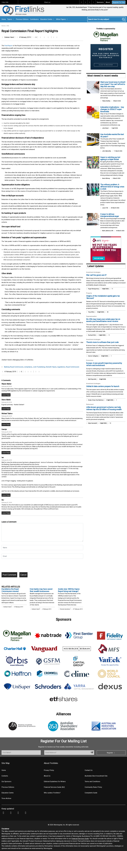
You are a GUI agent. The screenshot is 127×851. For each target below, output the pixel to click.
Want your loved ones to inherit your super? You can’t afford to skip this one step (112, 84)
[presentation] (17, 566)
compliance (28, 367)
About (108, 2)
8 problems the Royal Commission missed (10, 590)
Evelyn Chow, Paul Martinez (95, 400)
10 (109, 423)
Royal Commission (72, 367)
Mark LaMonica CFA (107, 230)
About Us (47, 776)
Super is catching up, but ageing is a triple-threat (110, 158)
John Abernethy (106, 151)
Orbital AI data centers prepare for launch (102, 386)
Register (111, 753)
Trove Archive (6, 798)
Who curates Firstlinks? (52, 793)
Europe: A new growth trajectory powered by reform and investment (104, 364)
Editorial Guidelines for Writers (55, 781)
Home (4, 19)
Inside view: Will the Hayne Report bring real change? (69, 590)
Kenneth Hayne (51, 367)
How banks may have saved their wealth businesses (41, 590)
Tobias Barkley (106, 101)
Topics (10, 19)
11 (111, 289)
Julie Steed (105, 128)
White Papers (62, 19)
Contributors (34, 19)
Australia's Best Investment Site (96, 776)
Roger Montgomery (93, 289)
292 (8, 26)
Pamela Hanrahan (65, 609)
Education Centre (47, 19)
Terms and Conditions (92, 781)
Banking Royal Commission (13, 367)
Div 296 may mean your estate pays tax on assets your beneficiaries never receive (103, 320)
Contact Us (88, 770)
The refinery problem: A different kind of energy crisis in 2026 (112, 186)
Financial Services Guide (80, 839)
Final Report (8, 46)
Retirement (90, 404)
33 (106, 312)
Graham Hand (9, 37)
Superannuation (91, 316)
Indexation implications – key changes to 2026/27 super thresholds (112, 109)
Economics (89, 360)
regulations (61, 367)
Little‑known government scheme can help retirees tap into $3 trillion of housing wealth (104, 408)
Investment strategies (93, 272)
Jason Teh (105, 208)
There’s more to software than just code (102, 342)
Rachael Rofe (92, 335)
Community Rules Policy (93, 787)
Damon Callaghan (93, 356)
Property (89, 293)
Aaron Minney (106, 178)
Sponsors (100, 2)
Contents (5, 776)
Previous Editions (22, 19)
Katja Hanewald (92, 423)
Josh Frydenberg (39, 367)
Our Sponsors (6, 781)
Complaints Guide (91, 793)
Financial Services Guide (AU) (54, 787)
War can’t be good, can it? (96, 275)
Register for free (119, 2)
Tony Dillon (91, 312)
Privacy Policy (49, 770)
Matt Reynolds (92, 379)
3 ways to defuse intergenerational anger (109, 215)
